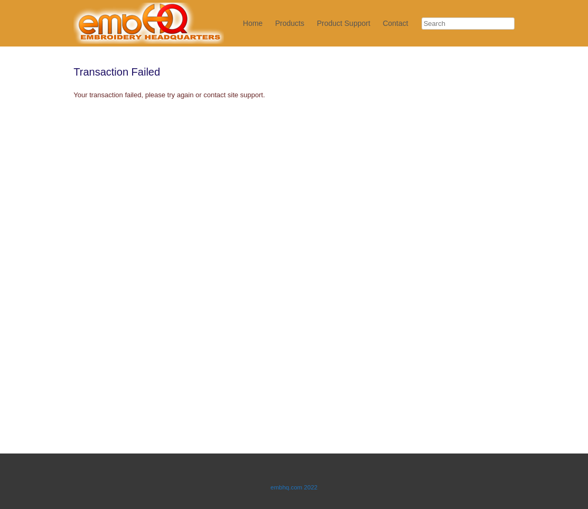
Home (253, 23)
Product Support (343, 23)
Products (289, 23)
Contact (395, 23)
